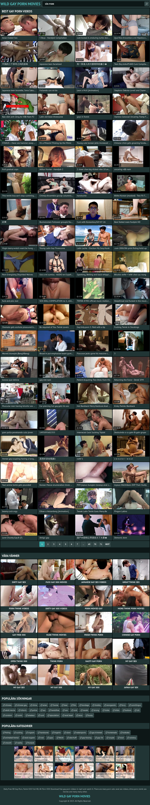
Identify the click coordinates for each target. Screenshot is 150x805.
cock (75, 710)
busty (90, 715)
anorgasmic (111, 705)
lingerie (57, 732)
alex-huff (72, 737)
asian (45, 705)
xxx (66, 710)
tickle (107, 710)
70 (95, 544)
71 (101, 544)
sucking (19, 732)
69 (89, 544)
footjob (31, 743)
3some (55, 705)
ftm (74, 705)
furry (123, 705)
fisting (7, 732)
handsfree (55, 710)
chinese (8, 705)
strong (96, 710)
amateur (31, 715)
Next (107, 544)
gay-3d (100, 737)
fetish (61, 737)
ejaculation (54, 715)
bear (66, 705)
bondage (85, 705)
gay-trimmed (97, 732)
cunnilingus (136, 705)
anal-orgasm (30, 737)
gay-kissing (86, 737)
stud (122, 737)
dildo (117, 710)
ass (44, 710)
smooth (8, 743)
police (34, 710)
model (85, 710)
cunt (42, 715)
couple (111, 737)
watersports (81, 732)
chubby (98, 705)
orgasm (31, 732)
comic (20, 715)
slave (68, 732)
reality (19, 743)
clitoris (23, 710)
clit (138, 710)
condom (8, 715)
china (35, 705)
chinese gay (22, 705)
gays (51, 737)
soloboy (132, 737)
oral (42, 737)
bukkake (126, 732)
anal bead (69, 715)
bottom (128, 710)
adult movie (10, 710)
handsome (44, 732)
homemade (112, 732)
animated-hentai (12, 737)
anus (80, 715)
